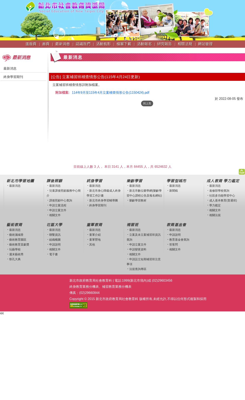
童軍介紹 (95, 234)
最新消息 (10, 68)
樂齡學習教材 (137, 200)
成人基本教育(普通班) (223, 200)
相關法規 (215, 215)
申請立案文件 (57, 210)
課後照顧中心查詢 (60, 200)
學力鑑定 (215, 205)
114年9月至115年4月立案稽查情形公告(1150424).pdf (110, 92)
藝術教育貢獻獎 (19, 244)
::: (1, 49)
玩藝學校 (15, 249)
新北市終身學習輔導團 (103, 200)
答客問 (173, 244)
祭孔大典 (15, 259)
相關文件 (55, 215)
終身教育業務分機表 (84, 286)
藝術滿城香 (16, 234)
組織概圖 (55, 239)
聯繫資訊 (55, 234)
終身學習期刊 (13, 77)
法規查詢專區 (137, 269)
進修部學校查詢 (219, 190)
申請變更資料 (137, 249)
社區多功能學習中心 (222, 195)
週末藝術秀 (16, 254)
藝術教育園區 (17, 239)
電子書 (53, 254)
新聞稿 (173, 190)
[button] (242, 170)
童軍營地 (95, 239)
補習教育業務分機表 (116, 286)
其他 (92, 244)
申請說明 (55, 244)
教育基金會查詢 (179, 239)
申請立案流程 (57, 205)
